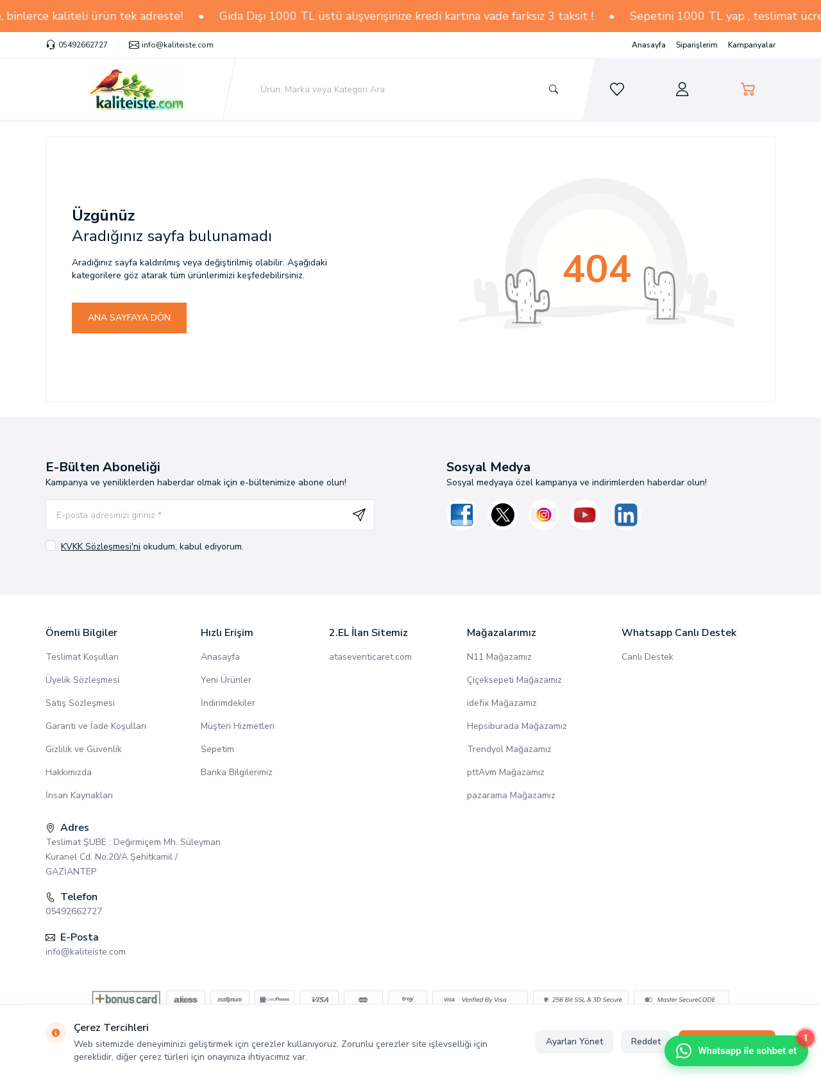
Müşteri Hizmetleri (238, 726)
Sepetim (217, 749)
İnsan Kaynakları (79, 795)
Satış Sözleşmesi (80, 703)
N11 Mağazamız (499, 657)
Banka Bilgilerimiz (237, 772)
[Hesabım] (682, 89)
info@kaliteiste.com (86, 952)
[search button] (553, 89)
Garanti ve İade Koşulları (96, 726)
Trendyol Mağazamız (509, 749)
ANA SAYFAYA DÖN (129, 318)
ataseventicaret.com (370, 657)
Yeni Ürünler (226, 680)
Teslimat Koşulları (82, 657)
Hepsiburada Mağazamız (517, 726)
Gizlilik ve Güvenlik (84, 749)
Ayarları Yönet (574, 1041)
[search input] (409, 89)
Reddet (646, 1041)
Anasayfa (649, 45)
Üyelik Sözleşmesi (82, 680)
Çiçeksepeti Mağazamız (514, 680)
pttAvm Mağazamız (506, 772)
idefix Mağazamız (502, 703)
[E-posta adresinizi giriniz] (210, 514)
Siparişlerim (697, 45)
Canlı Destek (647, 657)
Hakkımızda (69, 772)
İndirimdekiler (228, 703)
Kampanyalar (751, 45)
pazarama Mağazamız (511, 795)
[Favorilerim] (617, 89)
